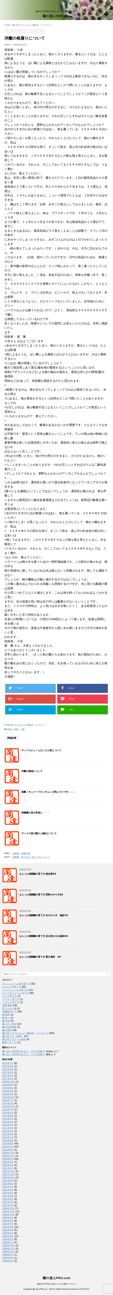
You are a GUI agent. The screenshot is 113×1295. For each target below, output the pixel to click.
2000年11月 (8, 1211)
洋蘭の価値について (32, 771)
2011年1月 (8, 1137)
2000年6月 (8, 1227)
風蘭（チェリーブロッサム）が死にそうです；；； (48, 792)
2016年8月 (8, 1085)
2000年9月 (8, 1217)
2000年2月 (8, 1239)
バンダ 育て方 (9, 996)
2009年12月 (8, 1153)
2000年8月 (8, 1221)
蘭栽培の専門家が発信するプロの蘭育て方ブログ (56, 1284)
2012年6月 (8, 1115)
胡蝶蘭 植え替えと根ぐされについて (31, 857)
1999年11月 (8, 1248)
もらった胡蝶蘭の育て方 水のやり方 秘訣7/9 (43, 915)
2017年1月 (8, 1078)
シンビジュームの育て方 (15, 990)
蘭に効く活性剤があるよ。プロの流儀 (22, 1051)
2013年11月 (8, 1106)
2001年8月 (8, 1183)
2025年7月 (8, 1063)
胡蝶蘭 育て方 (9, 1011)
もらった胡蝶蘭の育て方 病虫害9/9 (37, 874)
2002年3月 (8, 1162)
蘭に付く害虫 (9, 1024)
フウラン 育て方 (10, 999)
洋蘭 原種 (7, 1005)
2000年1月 (8, 1242)
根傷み (10, 729)
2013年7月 (8, 1109)
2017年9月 (8, 1069)
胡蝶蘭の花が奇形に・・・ (35, 812)
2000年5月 (8, 1230)
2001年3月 (8, 1199)
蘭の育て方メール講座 (14, 1039)
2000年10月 (8, 1214)
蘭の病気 (7, 1030)
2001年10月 (8, 1177)
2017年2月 (8, 1075)
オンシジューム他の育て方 (16, 984)
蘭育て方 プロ (9, 1042)
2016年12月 (8, 1081)
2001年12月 (8, 1171)
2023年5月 (8, 1066)
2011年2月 (8, 1134)
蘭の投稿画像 (9, 1027)
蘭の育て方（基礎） (12, 1036)
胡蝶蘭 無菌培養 (21, 853)
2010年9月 (8, 1140)
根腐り (17, 729)
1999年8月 (8, 1258)
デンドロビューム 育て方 (15, 993)
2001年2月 (8, 1202)
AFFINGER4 (84, 1289)
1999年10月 (8, 1251)
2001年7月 (8, 1187)
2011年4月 (8, 1131)
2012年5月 (8, 1119)
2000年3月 (8, 1236)
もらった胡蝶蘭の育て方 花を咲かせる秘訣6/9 (43, 936)
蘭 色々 (6, 1017)
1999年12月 (8, 1245)
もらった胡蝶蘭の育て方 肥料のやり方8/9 (41, 894)
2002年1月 (8, 1168)
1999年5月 (8, 1261)
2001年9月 (8, 1180)
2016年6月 (8, 1088)
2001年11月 (8, 1174)
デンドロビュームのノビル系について (41, 750)
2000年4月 (8, 1233)
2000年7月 (8, 1224)
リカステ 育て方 (10, 1002)
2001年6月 (8, 1190)
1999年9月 (8, 1255)
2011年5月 (8, 1128)
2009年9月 (8, 1159)
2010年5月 (8, 1149)
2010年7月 (8, 1146)
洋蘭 (23, 729)
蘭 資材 (6, 1021)
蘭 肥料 (6, 1014)
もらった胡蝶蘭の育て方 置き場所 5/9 (40, 957)
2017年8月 (8, 1072)
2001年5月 (8, 1193)
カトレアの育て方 (11, 987)
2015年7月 (8, 1100)
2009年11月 (8, 1156)
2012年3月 (8, 1122)
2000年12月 (8, 1208)
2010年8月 (8, 1143)
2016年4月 (8, 1091)
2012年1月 (8, 1125)
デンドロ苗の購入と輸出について (39, 833)
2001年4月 (8, 1196)
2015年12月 (8, 1097)
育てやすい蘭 (9, 1008)
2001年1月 (8, 1205)
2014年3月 (8, 1103)
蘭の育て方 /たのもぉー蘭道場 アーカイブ (25, 725)
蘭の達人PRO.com (56, 16)
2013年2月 (8, 1112)
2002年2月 (8, 1165)
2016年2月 (8, 1094)
